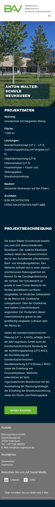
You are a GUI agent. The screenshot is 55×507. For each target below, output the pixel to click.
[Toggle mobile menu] (49, 16)
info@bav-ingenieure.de (21, 447)
